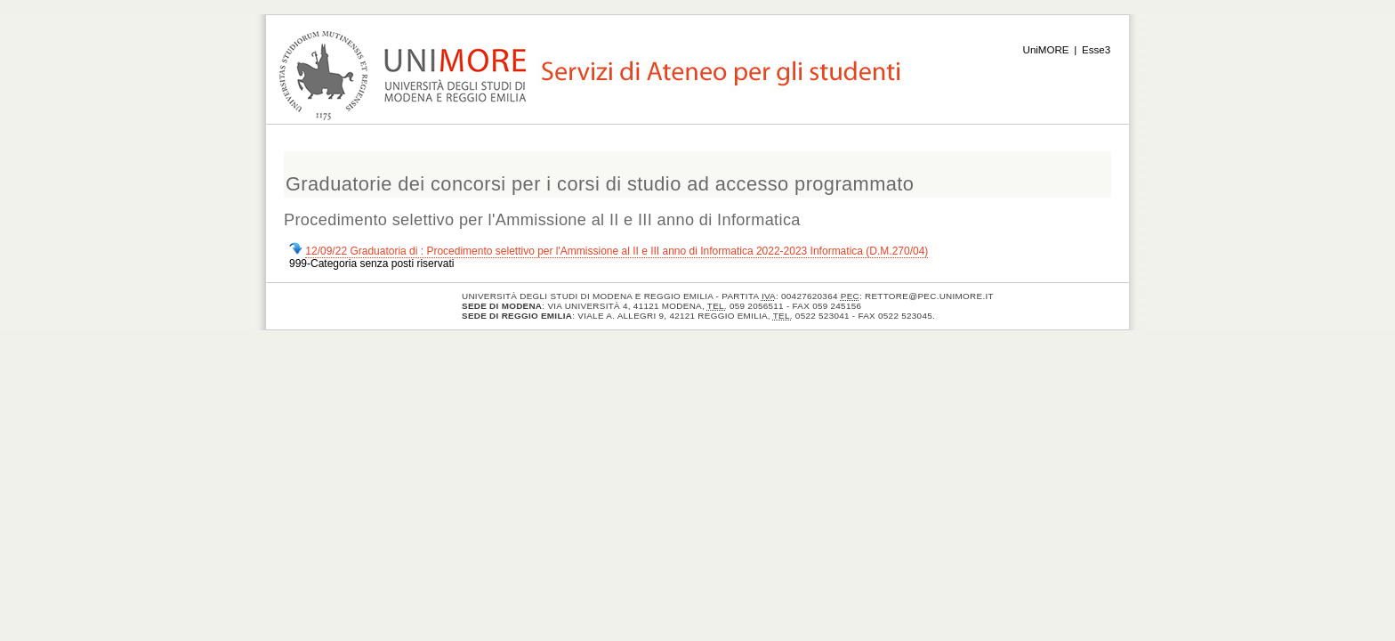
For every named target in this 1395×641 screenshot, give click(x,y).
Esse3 (1096, 50)
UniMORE (1046, 50)
